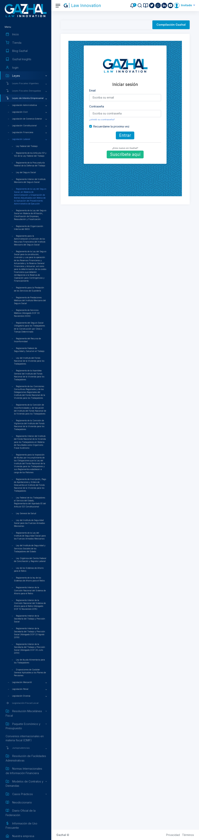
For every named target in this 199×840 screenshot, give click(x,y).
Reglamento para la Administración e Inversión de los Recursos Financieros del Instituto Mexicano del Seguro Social (29, 240)
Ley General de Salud (26, 513)
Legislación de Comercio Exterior (27, 119)
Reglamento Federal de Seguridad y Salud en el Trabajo (29, 349)
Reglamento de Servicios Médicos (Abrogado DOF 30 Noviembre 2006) (27, 313)
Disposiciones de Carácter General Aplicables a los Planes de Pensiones (30, 672)
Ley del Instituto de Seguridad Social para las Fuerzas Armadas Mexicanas (29, 523)
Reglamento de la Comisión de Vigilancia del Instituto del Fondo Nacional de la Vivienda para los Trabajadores (29, 424)
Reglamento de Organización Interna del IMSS (28, 227)
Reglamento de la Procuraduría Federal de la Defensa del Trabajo (29, 164)
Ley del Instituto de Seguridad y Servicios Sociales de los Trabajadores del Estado (29, 548)
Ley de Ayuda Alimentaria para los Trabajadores (29, 661)
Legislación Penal (20, 689)
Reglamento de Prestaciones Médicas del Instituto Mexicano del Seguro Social (30, 300)
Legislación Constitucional (24, 125)
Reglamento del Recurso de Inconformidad (27, 340)
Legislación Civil (20, 112)
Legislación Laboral (21, 139)
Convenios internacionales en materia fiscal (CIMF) (25, 738)
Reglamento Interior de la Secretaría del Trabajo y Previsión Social (29, 619)
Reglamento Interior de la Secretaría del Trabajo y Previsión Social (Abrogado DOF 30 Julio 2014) (29, 648)
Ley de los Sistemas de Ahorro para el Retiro (29, 569)
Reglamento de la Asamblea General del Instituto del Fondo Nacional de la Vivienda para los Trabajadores (29, 374)
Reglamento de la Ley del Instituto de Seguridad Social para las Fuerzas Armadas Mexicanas (30, 536)
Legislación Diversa (21, 696)
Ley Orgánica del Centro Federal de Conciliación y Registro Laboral (30, 559)
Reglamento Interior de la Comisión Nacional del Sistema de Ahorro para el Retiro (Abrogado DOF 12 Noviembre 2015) (30, 604)
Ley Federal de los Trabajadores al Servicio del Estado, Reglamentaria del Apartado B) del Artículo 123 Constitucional (30, 502)
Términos (188, 835)
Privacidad (173, 835)
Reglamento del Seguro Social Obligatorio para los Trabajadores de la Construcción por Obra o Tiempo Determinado (29, 327)
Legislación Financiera (22, 132)
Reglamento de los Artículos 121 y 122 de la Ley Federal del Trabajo (30, 154)
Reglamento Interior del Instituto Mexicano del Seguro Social (29, 180)
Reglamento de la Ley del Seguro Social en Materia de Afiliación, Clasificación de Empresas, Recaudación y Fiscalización (30, 214)
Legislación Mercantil (22, 682)
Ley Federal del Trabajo (27, 146)
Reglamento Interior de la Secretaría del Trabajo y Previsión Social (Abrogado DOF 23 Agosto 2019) (29, 632)
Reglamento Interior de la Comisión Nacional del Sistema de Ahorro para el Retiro (30, 590)
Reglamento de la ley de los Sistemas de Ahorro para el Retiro (29, 579)
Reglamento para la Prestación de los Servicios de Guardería (29, 289)
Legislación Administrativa (24, 105)
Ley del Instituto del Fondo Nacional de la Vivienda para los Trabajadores (29, 361)
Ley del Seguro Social (26, 172)
